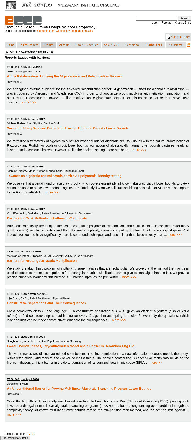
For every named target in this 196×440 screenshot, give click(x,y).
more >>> (29, 102)
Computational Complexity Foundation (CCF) (65, 30)
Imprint (31, 433)
